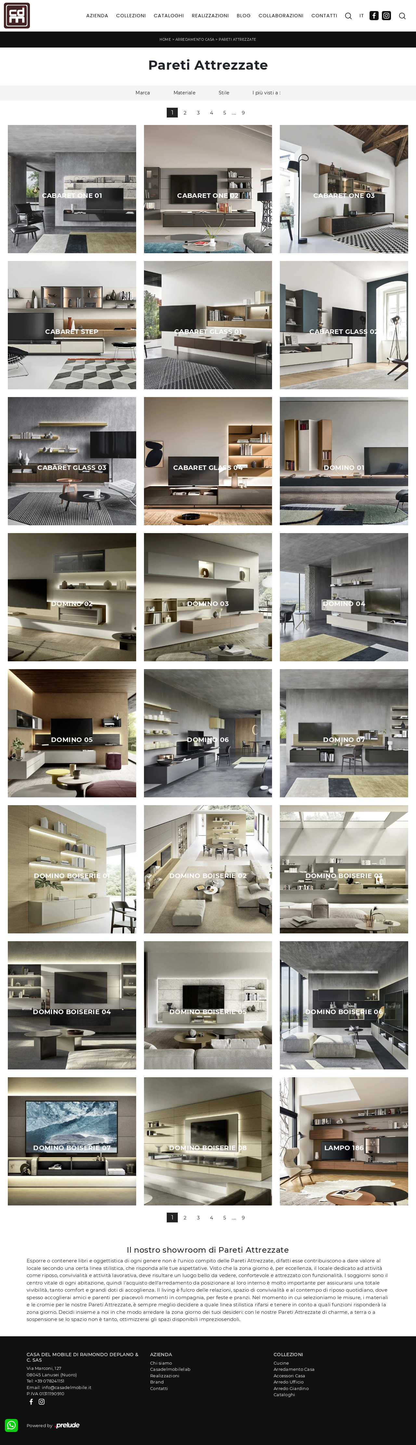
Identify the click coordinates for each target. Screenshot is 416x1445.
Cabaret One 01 (72, 195)
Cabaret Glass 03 (71, 467)
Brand (157, 1381)
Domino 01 (344, 467)
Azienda (97, 15)
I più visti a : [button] (266, 93)
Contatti (324, 15)
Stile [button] (224, 93)
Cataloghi (169, 15)
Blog (244, 15)
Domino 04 (344, 603)
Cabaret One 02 (208, 195)
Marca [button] (143, 93)
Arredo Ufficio (289, 1381)
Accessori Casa (290, 1375)
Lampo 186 (344, 1147)
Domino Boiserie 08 (208, 1147)
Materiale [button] (184, 93)
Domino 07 (344, 739)
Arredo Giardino (291, 1388)
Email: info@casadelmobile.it (59, 1387)
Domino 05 (72, 739)
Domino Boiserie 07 (71, 1147)
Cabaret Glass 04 (208, 467)
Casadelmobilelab (170, 1369)
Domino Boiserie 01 (72, 875)
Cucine (281, 1363)
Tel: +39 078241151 (46, 1380)
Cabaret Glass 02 (343, 331)
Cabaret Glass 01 (208, 331)
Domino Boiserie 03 (344, 875)
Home (165, 39)
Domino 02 (72, 603)
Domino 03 (208, 603)
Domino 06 (208, 739)
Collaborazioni (281, 15)
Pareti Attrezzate (237, 39)
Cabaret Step (71, 331)
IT (361, 15)
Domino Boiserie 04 (72, 1011)
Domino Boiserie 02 (208, 875)
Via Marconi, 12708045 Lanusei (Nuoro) (52, 1371)
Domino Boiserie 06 (344, 1011)
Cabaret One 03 (344, 195)
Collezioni (131, 15)
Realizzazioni (210, 15)
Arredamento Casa (195, 39)
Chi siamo (161, 1363)
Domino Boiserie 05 (208, 1011)
